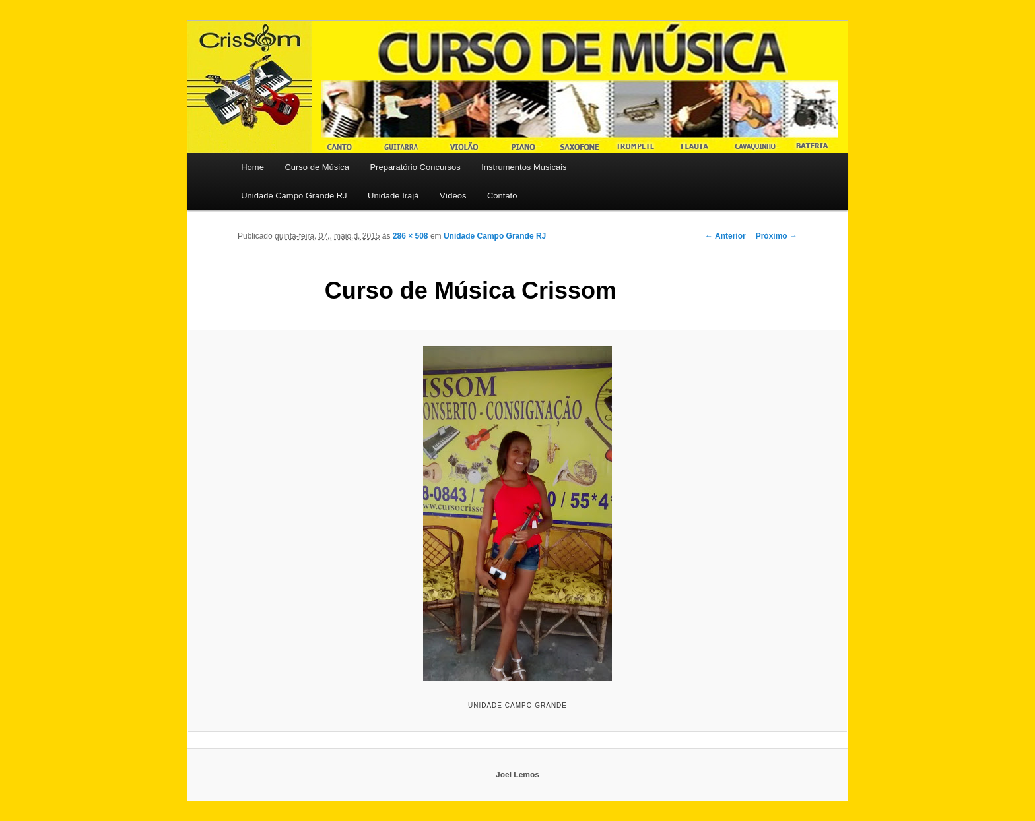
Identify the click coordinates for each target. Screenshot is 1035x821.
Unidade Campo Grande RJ (294, 195)
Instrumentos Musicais (523, 167)
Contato (502, 195)
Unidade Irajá (393, 195)
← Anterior (725, 236)
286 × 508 (410, 236)
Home (252, 167)
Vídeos (453, 195)
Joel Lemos (517, 774)
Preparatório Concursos (415, 167)
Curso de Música (316, 167)
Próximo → (776, 236)
